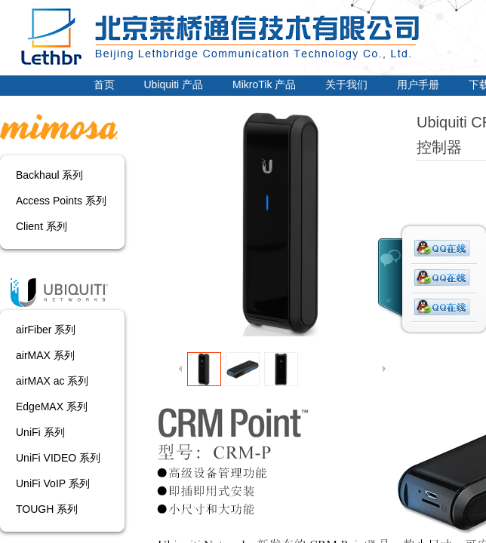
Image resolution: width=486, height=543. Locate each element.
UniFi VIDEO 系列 (58, 458)
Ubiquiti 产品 (174, 84)
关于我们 (346, 84)
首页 (104, 84)
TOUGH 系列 (47, 509)
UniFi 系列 (40, 432)
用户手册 (418, 84)
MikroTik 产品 (264, 84)
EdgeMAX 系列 (52, 406)
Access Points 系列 (61, 201)
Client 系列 (41, 226)
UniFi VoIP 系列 (53, 483)
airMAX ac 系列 (52, 381)
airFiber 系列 (45, 330)
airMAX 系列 (45, 355)
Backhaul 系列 (49, 175)
